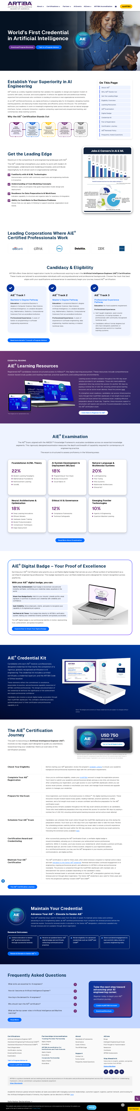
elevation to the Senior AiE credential (67, 862)
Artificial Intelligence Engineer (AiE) (20, 1039)
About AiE (105, 87)
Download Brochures (15, 1053)
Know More (45, 1044)
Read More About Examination (70, 540)
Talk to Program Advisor (17, 1060)
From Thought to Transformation (114, 1044)
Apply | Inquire (46, 1041)
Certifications (53, 6)
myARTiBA (126, 6)
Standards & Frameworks (84, 1039)
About (40, 6)
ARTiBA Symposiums (111, 1053)
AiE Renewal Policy (109, 130)
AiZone (87, 6)
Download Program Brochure (22, 47)
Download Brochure (103, 1011)
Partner (67, 6)
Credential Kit (106, 117)
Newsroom (107, 1047)
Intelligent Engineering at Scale (114, 1042)
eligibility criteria (96, 767)
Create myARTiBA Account (106, 1005)
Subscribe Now (110, 1066)
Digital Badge (106, 113)
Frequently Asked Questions (112, 135)
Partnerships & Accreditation (54, 1036)
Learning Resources (109, 105)
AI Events (78, 6)
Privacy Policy (36, 1108)
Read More (14, 1020)
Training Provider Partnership (53, 1039)
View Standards (16, 1083)
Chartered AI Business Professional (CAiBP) (23, 1044)
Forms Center (80, 1059)
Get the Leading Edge (110, 96)
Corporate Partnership (50, 1058)
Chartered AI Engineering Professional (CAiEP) (23, 1042)
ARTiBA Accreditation (103, 6)
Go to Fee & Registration (112, 744)
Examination (12, 1056)
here (123, 389)
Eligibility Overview (109, 100)
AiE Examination (108, 109)
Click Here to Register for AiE (93, 413)
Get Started (133, 1109)
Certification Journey (109, 126)
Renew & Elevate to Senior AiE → (23, 953)
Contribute (107, 1050)
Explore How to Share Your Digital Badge (30, 629)
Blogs (106, 1039)
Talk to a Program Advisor (49, 47)
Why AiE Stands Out (109, 92)
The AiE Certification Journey (22, 887)
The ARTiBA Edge (81, 1047)
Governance (79, 1042)
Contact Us (79, 1056)
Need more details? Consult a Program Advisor (28, 340)
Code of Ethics (80, 1044)
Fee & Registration (108, 122)
